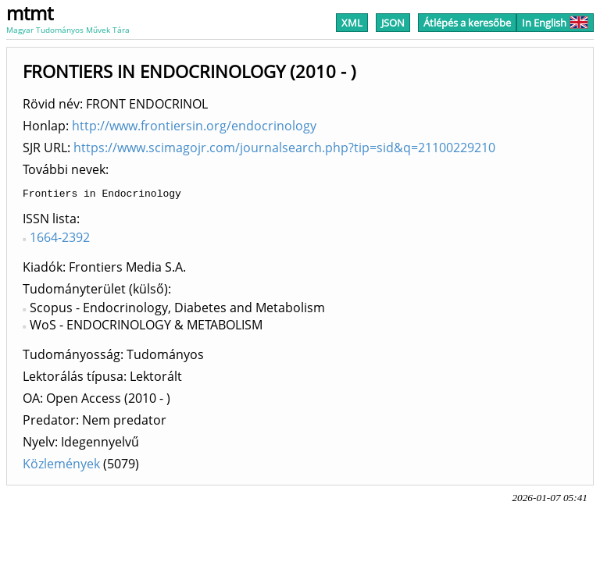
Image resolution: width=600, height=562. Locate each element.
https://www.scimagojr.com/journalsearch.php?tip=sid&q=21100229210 (284, 147)
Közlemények (61, 466)
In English (555, 23)
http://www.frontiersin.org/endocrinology (194, 125)
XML (351, 23)
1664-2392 (60, 239)
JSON (393, 23)
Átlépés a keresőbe (467, 23)
